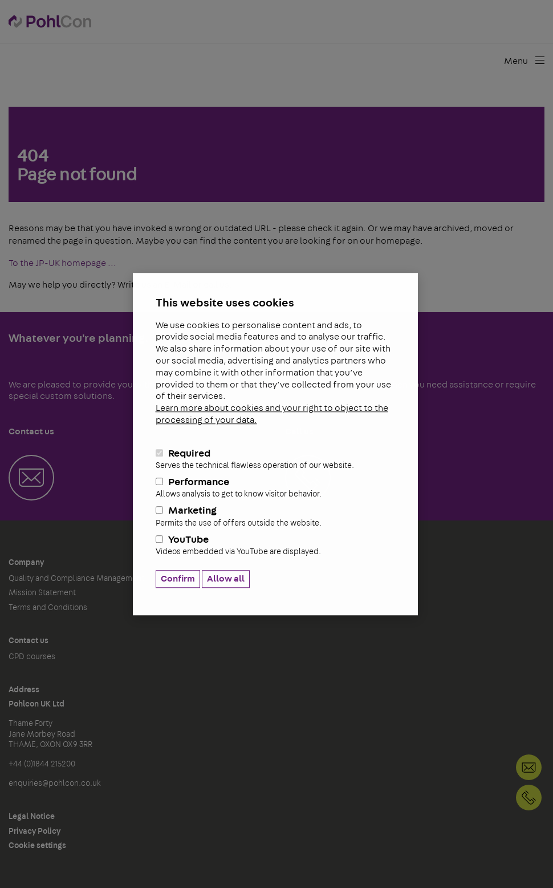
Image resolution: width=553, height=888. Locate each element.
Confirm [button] (178, 578)
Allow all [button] (226, 578)
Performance (275, 488)
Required (275, 459)
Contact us (28, 641)
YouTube (275, 545)
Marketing (275, 517)
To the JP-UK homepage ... (62, 263)
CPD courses (32, 657)
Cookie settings (37, 846)
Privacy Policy (34, 831)
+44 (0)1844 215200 (529, 797)
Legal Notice (32, 817)
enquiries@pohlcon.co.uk (55, 784)
